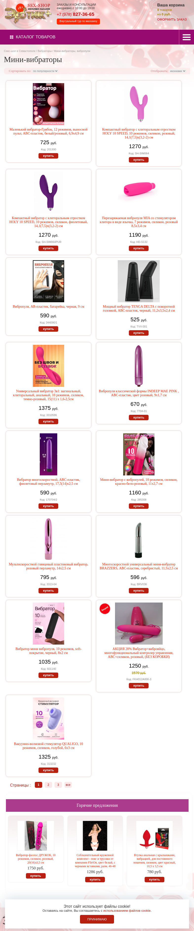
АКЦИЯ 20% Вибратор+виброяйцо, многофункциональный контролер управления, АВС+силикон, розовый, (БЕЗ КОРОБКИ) (138, 653)
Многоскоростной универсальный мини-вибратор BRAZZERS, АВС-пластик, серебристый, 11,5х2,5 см (139, 566)
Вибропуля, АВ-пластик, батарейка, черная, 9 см (48, 306)
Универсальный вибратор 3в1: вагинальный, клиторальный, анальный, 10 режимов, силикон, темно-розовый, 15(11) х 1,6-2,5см (48, 395)
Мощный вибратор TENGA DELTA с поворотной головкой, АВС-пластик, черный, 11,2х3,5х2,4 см (139, 308)
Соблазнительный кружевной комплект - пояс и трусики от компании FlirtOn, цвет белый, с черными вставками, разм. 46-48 (95, 860)
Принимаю (97, 919)
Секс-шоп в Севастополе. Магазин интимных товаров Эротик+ (27, 13)
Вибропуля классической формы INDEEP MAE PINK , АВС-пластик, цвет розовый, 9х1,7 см (139, 393)
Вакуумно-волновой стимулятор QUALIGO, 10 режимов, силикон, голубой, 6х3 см (48, 746)
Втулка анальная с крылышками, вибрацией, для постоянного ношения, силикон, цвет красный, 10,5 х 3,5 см (155, 860)
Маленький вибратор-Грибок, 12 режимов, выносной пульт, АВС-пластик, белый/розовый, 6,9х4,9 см (49, 131)
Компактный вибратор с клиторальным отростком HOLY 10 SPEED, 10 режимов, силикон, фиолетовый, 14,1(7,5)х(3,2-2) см (48, 222)
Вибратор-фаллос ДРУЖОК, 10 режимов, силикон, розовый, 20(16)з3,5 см (36, 858)
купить (48, 156)
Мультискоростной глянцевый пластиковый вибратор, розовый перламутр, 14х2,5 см (48, 566)
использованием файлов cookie (127, 910)
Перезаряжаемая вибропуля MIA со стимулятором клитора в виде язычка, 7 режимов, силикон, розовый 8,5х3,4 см (139, 222)
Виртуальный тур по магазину (78, 21)
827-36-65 (75, 14)
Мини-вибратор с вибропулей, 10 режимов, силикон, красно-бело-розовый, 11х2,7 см (138, 482)
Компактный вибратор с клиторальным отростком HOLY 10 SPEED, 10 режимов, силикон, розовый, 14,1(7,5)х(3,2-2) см (138, 133)
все (68, 785)
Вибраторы (45, 50)
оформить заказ (172, 19)
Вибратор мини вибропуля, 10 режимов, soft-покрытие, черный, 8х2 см (49, 651)
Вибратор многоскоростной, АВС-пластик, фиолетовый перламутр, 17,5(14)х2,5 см (48, 482)
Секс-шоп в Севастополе (20, 50)
